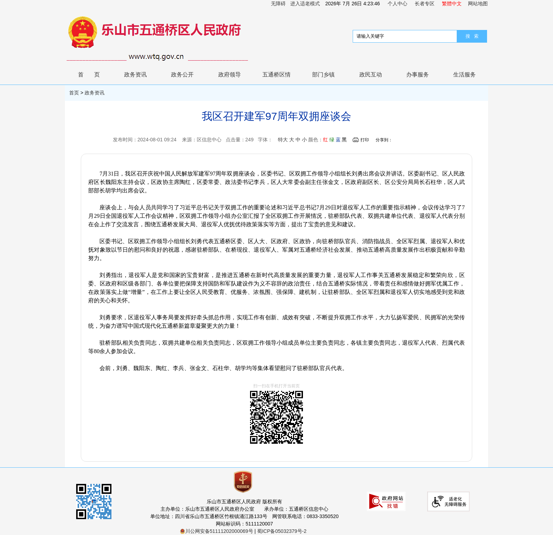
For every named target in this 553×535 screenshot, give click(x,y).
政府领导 (229, 75)
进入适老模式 (305, 3)
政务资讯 (135, 75)
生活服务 (464, 75)
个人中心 (397, 3)
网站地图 (478, 3)
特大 (283, 139)
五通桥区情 (276, 75)
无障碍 (278, 3)
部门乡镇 (323, 75)
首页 (94, 75)
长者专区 (425, 3)
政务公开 (182, 75)
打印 (364, 139)
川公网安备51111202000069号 (216, 531)
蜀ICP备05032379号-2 (281, 531)
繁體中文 (452, 3)
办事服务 (417, 75)
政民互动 (370, 75)
